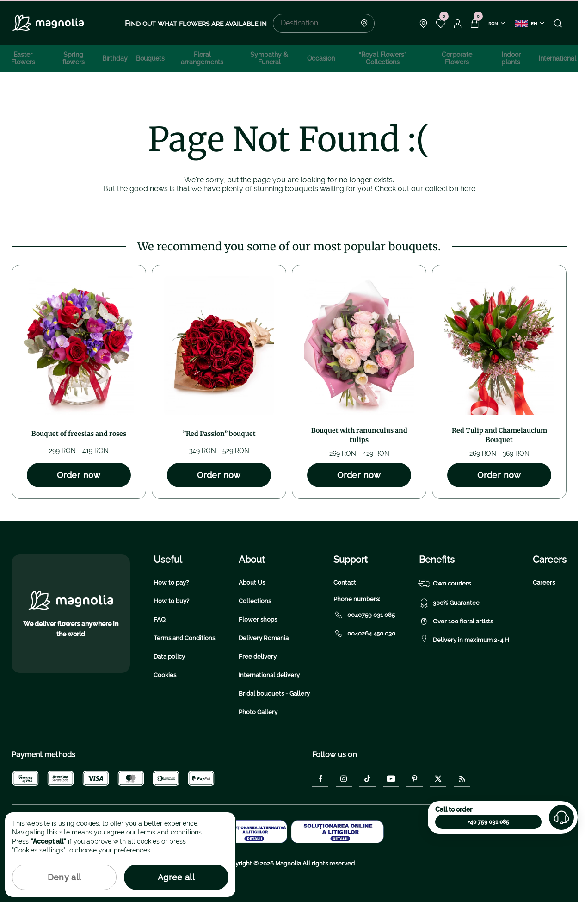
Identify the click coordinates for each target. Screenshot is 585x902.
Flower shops (258, 619)
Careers (544, 582)
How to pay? (171, 582)
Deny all (64, 877)
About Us (252, 582)
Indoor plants (511, 58)
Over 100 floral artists (456, 621)
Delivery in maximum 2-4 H (464, 640)
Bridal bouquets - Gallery (274, 693)
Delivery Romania (264, 638)
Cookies (165, 675)
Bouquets (150, 58)
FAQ (160, 619)
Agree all (176, 877)
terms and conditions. (170, 832)
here (467, 188)
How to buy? (171, 600)
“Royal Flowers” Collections (382, 58)
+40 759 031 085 (488, 822)
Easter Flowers (23, 58)
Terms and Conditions (184, 638)
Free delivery (258, 656)
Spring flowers (73, 58)
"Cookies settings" (38, 850)
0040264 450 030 (364, 633)
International (557, 58)
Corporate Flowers (457, 58)
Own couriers (445, 584)
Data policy (169, 656)
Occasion (321, 58)
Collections (255, 600)
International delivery (269, 675)
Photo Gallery (258, 712)
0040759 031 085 (364, 615)
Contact (344, 582)
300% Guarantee (449, 603)
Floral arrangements (202, 58)
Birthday (115, 58)
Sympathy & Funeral (269, 58)
